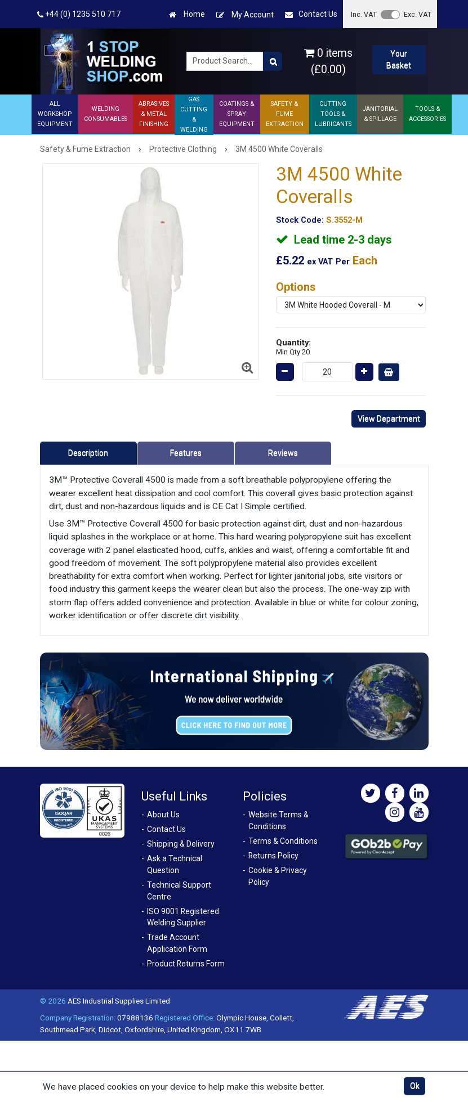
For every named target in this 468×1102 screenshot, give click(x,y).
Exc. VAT (417, 14)
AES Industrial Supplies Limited (119, 1000)
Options (296, 287)
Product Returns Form (186, 963)
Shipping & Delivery (181, 843)
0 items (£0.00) (328, 61)
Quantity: (293, 347)
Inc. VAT (364, 14)
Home (187, 14)
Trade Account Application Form (177, 943)
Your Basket (398, 59)
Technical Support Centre (179, 890)
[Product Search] (272, 61)
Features (186, 452)
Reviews (283, 452)
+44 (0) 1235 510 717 (79, 14)
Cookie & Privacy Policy (277, 876)
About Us (163, 814)
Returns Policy (273, 855)
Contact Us (311, 14)
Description (88, 452)
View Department (389, 418)
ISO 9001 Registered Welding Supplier (183, 917)
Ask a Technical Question (174, 864)
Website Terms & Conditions (278, 820)
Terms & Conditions (283, 840)
